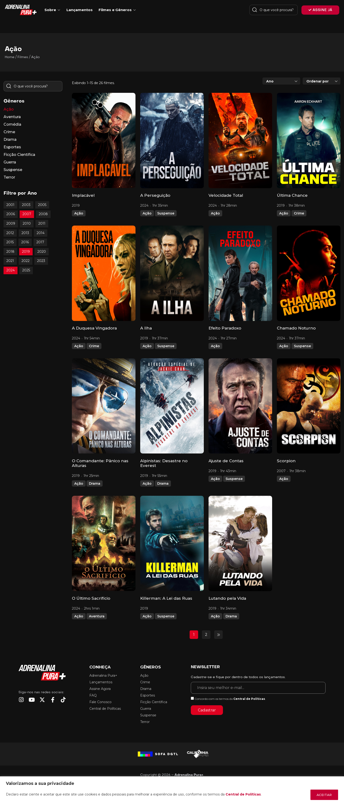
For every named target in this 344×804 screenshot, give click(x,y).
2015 (10, 242)
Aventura (97, 616)
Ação (78, 213)
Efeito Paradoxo (225, 328)
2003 (26, 205)
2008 (43, 214)
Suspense (165, 213)
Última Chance (292, 195)
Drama (94, 483)
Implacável (83, 195)
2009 (10, 223)
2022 (26, 261)
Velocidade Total (226, 195)
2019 (26, 251)
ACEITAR (323, 795)
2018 (10, 251)
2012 (10, 233)
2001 (10, 205)
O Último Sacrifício (91, 598)
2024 (10, 270)
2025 (26, 270)
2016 (25, 242)
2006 (10, 214)
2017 (40, 242)
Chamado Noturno (296, 328)
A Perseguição (155, 195)
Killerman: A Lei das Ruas (166, 598)
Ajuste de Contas (226, 460)
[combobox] (281, 81)
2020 (41, 251)
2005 (42, 205)
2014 (40, 233)
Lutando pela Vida (227, 598)
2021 (10, 261)
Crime (299, 213)
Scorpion (286, 460)
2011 (41, 223)
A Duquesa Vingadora (94, 328)
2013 (25, 233)
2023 (41, 261)
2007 (26, 214)
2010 (27, 223)
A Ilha (146, 328)
